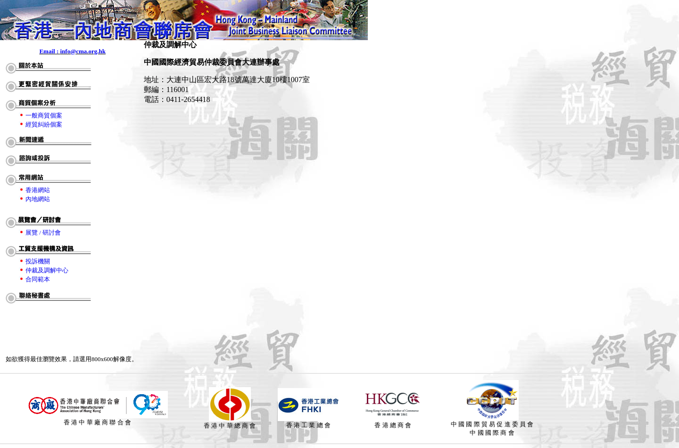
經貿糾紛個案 (43, 124)
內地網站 (37, 199)
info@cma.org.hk (83, 51)
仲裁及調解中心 (46, 270)
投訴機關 (37, 261)
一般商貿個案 (43, 115)
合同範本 (37, 279)
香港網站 (37, 190)
